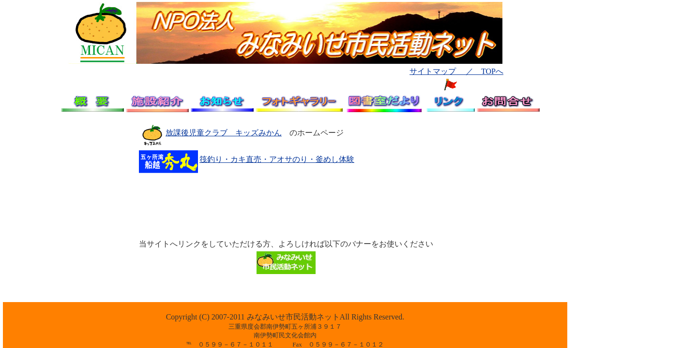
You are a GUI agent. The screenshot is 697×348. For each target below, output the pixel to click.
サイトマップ (432, 71)
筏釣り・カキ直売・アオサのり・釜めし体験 (276, 159)
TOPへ (492, 71)
